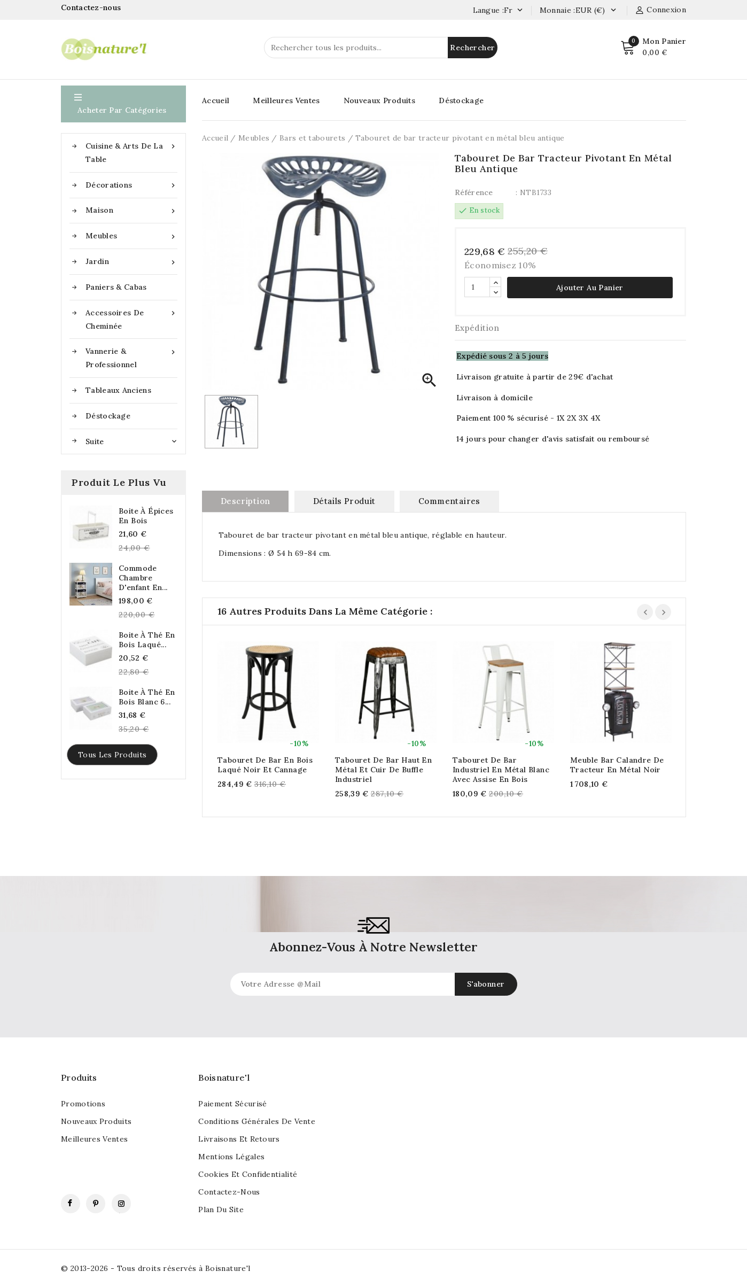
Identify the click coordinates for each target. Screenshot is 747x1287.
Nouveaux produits (96, 1121)
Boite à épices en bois (146, 515)
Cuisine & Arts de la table (131, 151)
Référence (474, 192)
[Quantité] (477, 287)
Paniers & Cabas (116, 287)
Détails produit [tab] (344, 501)
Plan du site (221, 1209)
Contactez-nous (92, 7)
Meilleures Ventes (286, 100)
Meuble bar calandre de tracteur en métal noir (617, 764)
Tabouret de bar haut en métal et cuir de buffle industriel (383, 769)
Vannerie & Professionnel (131, 357)
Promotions (83, 1103)
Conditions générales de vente (256, 1121)
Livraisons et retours (238, 1139)
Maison (131, 210)
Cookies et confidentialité (247, 1174)
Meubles (131, 236)
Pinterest (95, 1203)
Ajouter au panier (590, 287)
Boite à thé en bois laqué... (147, 639)
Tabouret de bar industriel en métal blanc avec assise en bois (501, 769)
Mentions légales (231, 1156)
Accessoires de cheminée (131, 318)
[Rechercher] (380, 47)
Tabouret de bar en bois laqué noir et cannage (265, 764)
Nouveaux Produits (379, 100)
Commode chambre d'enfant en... (143, 577)
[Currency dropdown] (613, 10)
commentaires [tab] (449, 501)
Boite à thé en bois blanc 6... (147, 697)
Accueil (215, 100)
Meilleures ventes (94, 1139)
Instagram (121, 1203)
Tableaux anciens (118, 390)
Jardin (131, 261)
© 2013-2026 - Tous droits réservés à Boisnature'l (156, 1268)
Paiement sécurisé (232, 1103)
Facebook (70, 1203)
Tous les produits (112, 754)
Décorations (131, 185)
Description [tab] (245, 501)
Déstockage (107, 416)
